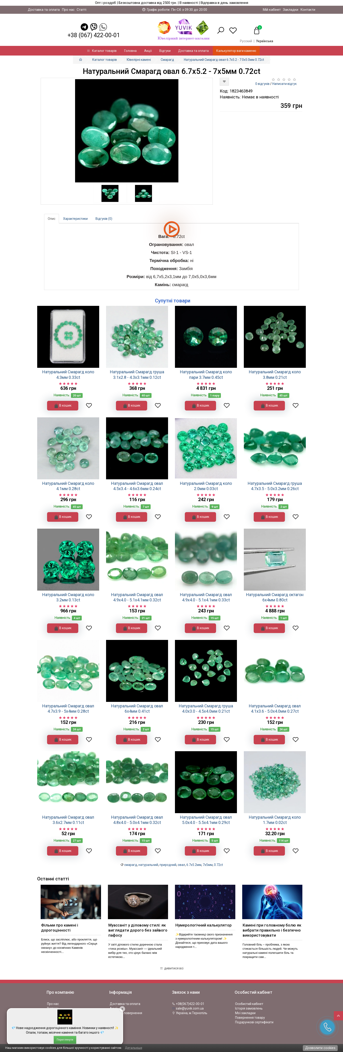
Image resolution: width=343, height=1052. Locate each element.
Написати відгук (284, 84)
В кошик (62, 406)
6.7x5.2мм (193, 865)
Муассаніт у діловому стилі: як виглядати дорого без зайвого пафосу (137, 930)
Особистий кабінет (249, 1004)
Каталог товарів (102, 51)
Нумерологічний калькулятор (203, 925)
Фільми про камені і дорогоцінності (59, 927)
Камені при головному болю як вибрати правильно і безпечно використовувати (272, 930)
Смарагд (167, 59)
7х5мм (208, 865)
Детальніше (133, 1047)
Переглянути (65, 1039)
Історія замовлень (249, 1008)
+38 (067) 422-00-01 (93, 35)
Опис (51, 218)
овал (181, 865)
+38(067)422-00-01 (188, 1004)
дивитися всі (171, 968)
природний (168, 865)
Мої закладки (245, 1013)
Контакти (307, 10)
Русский (246, 41)
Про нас (68, 10)
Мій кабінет (272, 10)
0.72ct (218, 865)
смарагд (130, 865)
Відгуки (165, 51)
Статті (81, 10)
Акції (148, 51)
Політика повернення (126, 1013)
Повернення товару (250, 1017)
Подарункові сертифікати (254, 1022)
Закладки (290, 10)
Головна (130, 51)
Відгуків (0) (104, 218)
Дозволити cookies (320, 1048)
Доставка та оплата (44, 10)
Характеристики (75, 218)
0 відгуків (262, 84)
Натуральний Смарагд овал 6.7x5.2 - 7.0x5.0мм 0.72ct (224, 59)
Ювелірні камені (139, 59)
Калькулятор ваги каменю (236, 51)
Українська (264, 41)
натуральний (148, 865)
